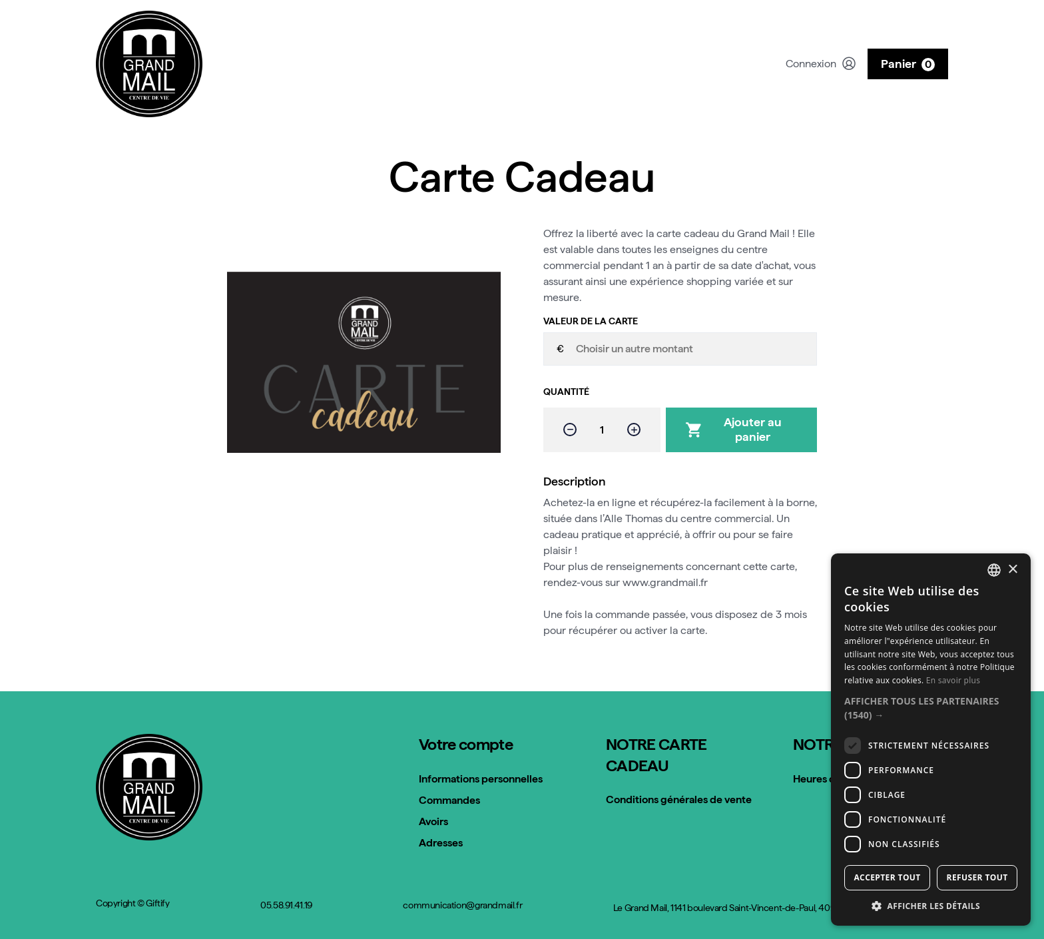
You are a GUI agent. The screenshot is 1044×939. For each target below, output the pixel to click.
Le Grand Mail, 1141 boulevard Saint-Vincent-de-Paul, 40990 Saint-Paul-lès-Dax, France (780, 907)
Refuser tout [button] (977, 877)
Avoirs (433, 821)
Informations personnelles (481, 779)
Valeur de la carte (590, 321)
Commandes (449, 800)
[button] (930, 708)
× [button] (1012, 570)
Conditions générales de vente (679, 799)
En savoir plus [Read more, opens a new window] (953, 680)
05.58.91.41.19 (286, 905)
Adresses (441, 842)
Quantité (566, 392)
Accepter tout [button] (887, 877)
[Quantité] (602, 430)
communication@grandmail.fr (462, 905)
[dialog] (931, 739)
